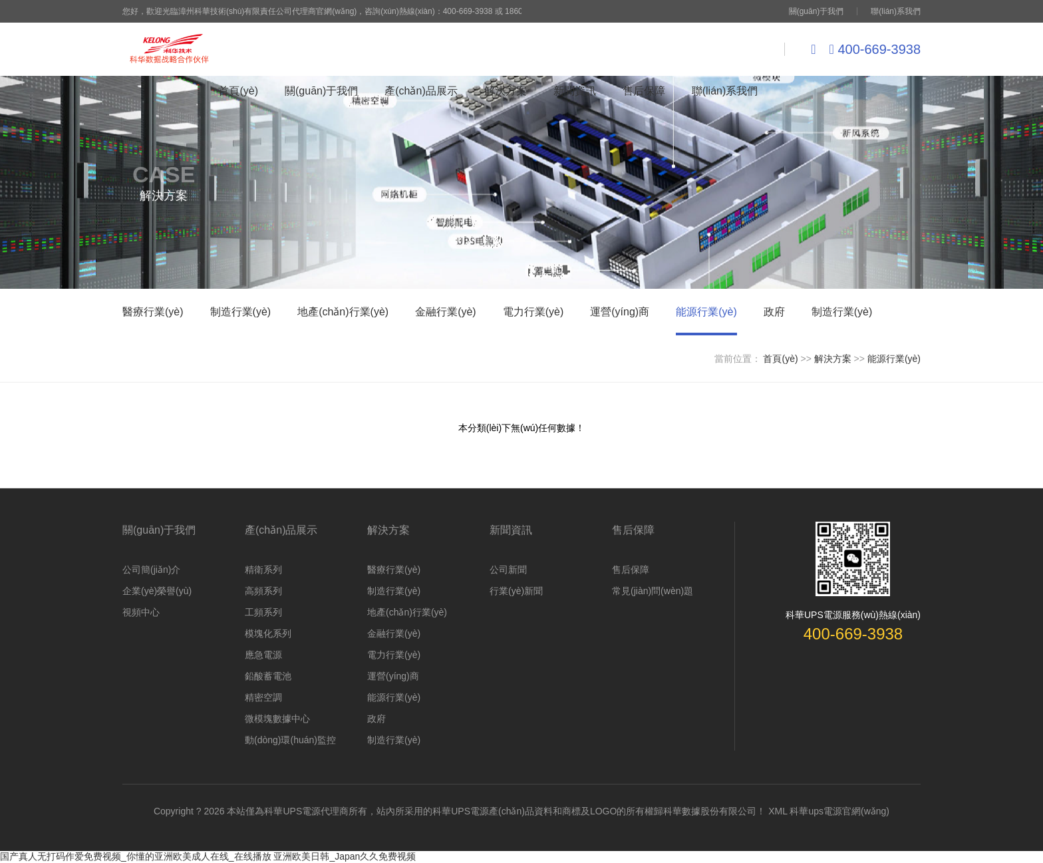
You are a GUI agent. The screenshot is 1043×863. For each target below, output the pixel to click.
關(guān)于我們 (816, 11)
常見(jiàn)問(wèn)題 (652, 591)
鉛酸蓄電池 (268, 676)
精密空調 (263, 697)
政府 (774, 311)
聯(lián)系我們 (896, 11)
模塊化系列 (268, 633)
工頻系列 (263, 612)
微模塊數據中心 (277, 718)
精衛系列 (263, 569)
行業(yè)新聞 (516, 591)
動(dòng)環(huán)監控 (290, 740)
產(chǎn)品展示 (420, 90)
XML (777, 811)
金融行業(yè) (445, 311)
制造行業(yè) (240, 311)
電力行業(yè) (533, 311)
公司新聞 (508, 569)
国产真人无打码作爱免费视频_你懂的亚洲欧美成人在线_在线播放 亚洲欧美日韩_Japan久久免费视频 (208, 856)
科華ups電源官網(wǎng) (839, 811)
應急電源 (263, 654)
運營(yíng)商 (619, 311)
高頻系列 (263, 591)
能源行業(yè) (706, 311)
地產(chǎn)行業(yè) (342, 311)
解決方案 (505, 90)
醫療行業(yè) (153, 311)
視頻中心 (141, 612)
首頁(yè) (238, 90)
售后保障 (644, 90)
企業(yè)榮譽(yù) (157, 591)
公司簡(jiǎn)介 (151, 569)
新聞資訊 (574, 90)
